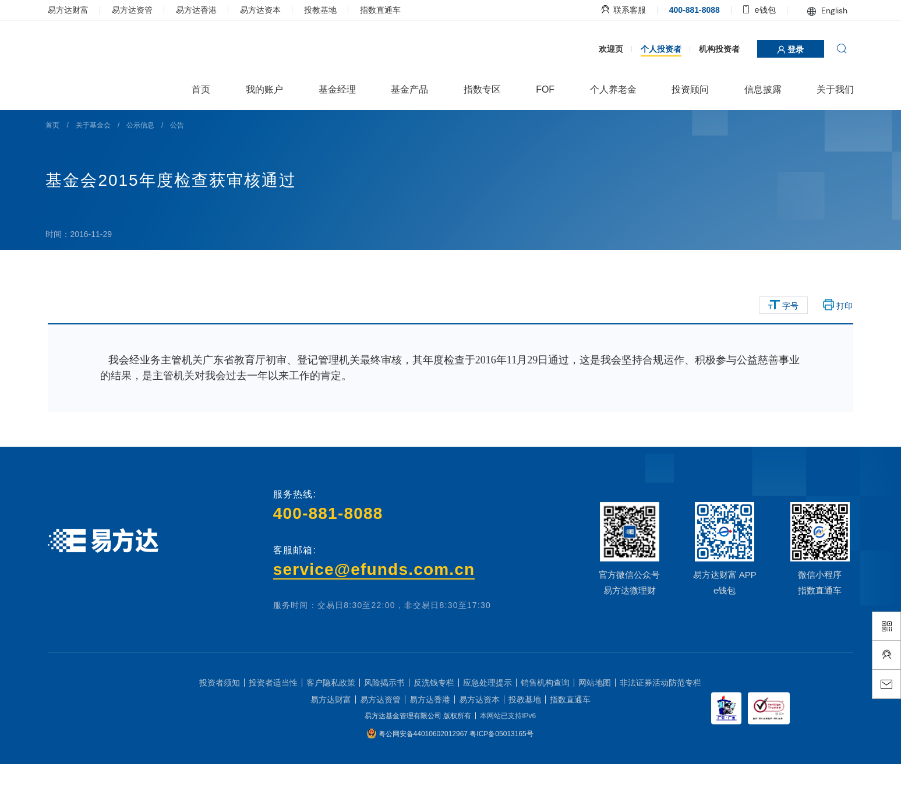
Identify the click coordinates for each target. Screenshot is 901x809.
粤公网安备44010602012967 (424, 779)
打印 (834, 349)
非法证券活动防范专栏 (660, 727)
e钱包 (756, 10)
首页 (59, 169)
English (823, 10)
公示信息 (146, 169)
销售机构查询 (545, 727)
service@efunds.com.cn (375, 614)
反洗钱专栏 (434, 727)
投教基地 (324, 10)
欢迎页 (607, 93)
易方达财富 (72, 10)
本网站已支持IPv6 (508, 761)
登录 (786, 93)
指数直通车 (384, 10)
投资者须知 (219, 727)
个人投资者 (657, 93)
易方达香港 (200, 10)
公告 (183, 169)
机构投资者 (715, 93)
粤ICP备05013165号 (501, 779)
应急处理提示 (487, 727)
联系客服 (620, 10)
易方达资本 (264, 10)
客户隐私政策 (330, 727)
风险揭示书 (384, 727)
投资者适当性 (273, 727)
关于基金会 (99, 169)
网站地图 (594, 727)
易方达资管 (136, 10)
